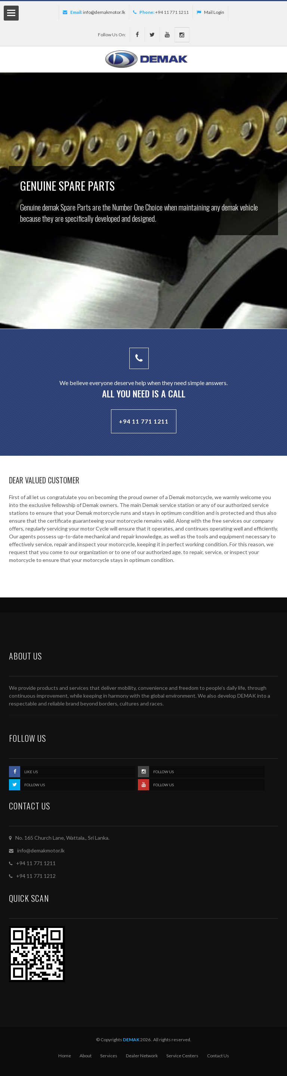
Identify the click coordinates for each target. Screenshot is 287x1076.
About (86, 1055)
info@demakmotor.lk (104, 12)
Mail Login (210, 12)
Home (64, 1055)
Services (108, 1055)
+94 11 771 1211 (144, 421)
